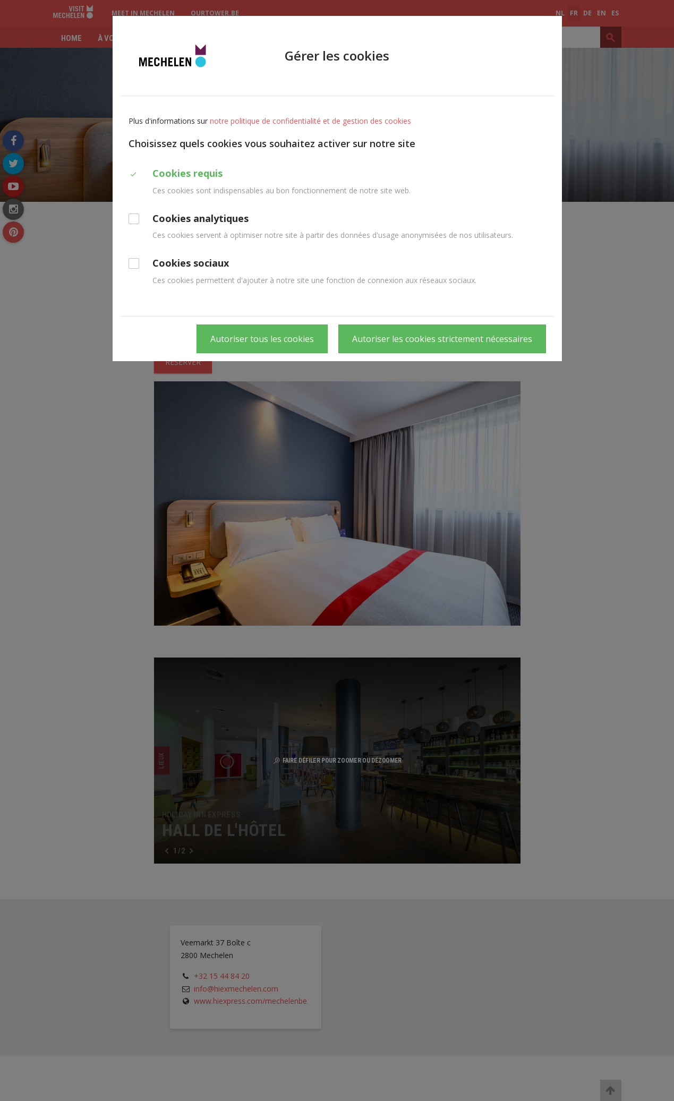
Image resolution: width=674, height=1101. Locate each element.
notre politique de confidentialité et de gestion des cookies (310, 121)
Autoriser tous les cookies (262, 339)
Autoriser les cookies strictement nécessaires (442, 339)
